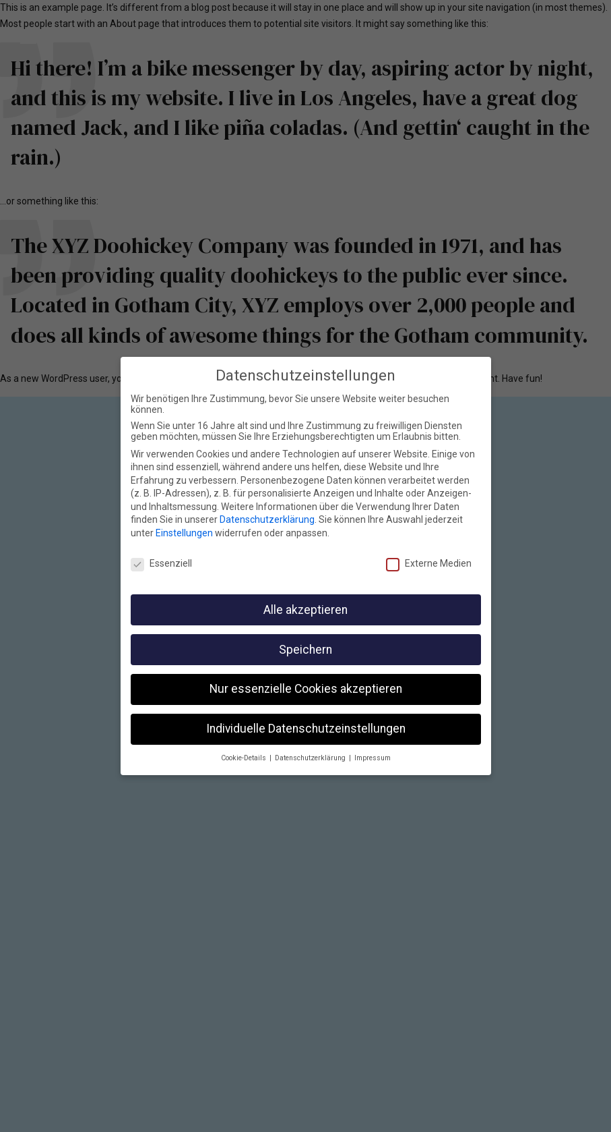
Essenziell (161, 561)
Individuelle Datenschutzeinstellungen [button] (306, 727)
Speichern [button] (305, 647)
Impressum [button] (372, 756)
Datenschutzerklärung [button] (311, 756)
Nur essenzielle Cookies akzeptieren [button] (306, 687)
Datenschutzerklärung (267, 518)
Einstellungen (184, 531)
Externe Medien (429, 561)
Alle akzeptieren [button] (305, 608)
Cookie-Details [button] (244, 756)
